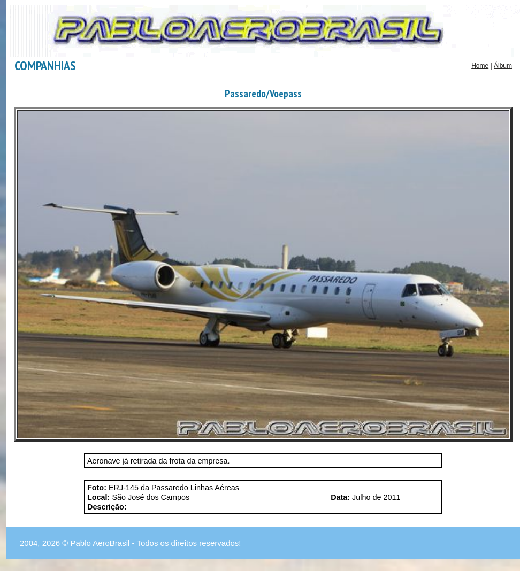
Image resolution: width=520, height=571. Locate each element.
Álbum (503, 66)
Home (479, 66)
